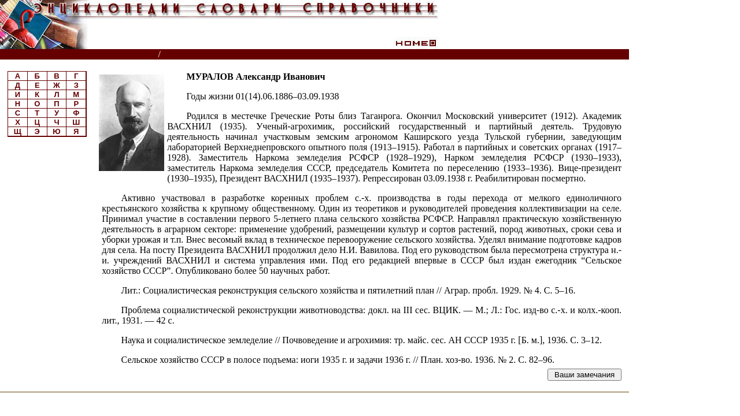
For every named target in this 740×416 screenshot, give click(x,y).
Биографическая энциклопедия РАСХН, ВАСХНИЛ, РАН (276, 54)
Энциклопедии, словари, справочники (79, 54)
